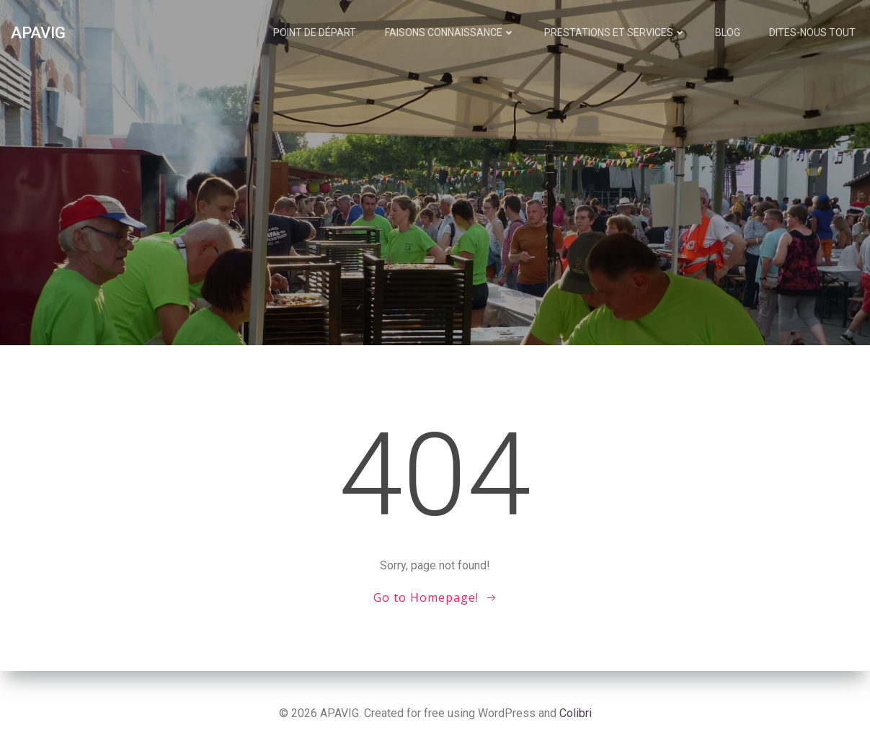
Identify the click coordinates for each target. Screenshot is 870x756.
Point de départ (314, 32)
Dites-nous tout (812, 32)
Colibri (575, 713)
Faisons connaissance (450, 32)
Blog (727, 32)
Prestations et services (615, 32)
